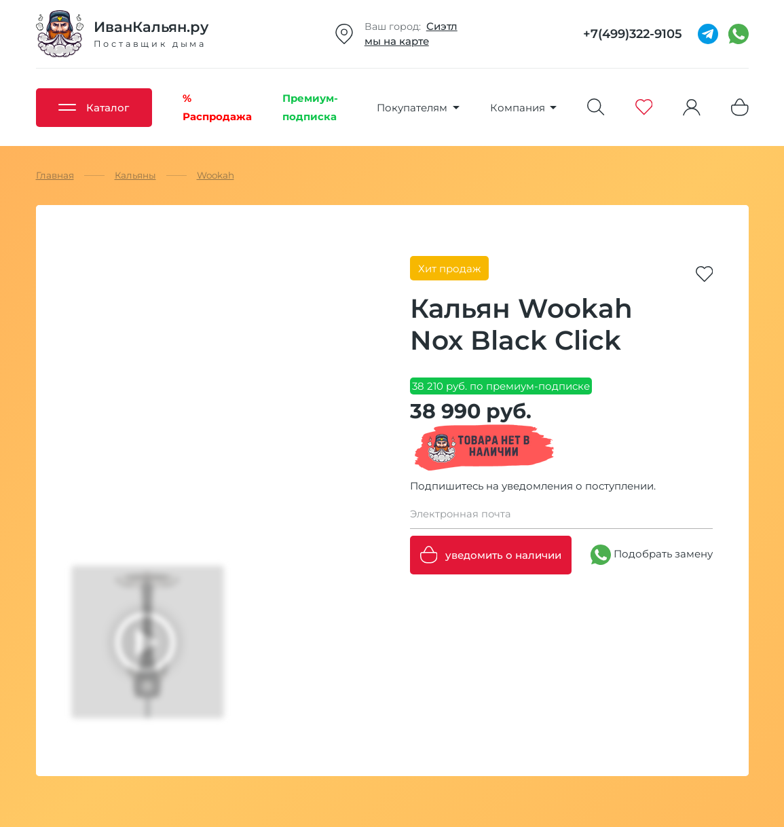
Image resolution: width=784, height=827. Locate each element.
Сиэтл (442, 26)
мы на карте (397, 41)
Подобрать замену (652, 555)
